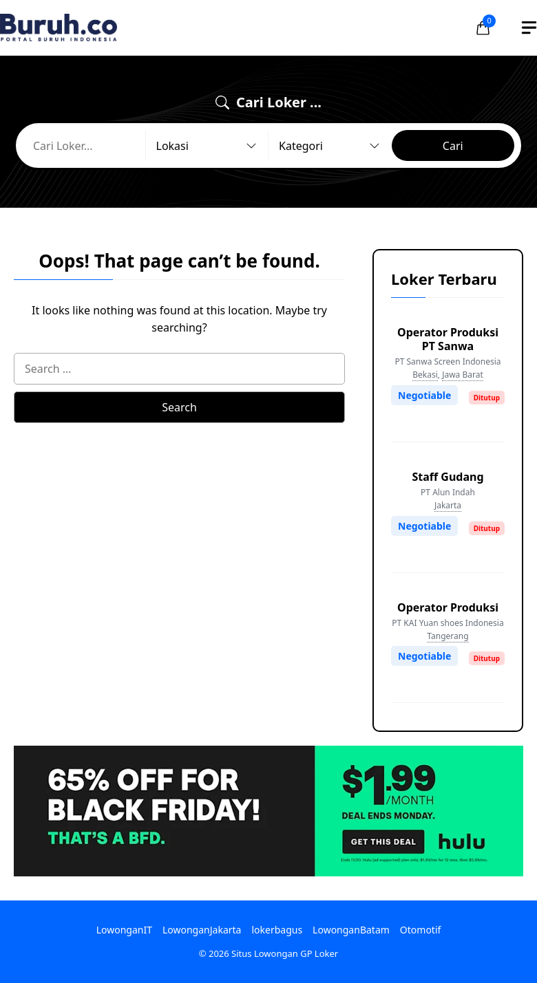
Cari (453, 145)
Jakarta (447, 505)
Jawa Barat (462, 374)
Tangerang (447, 636)
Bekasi (425, 374)
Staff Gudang (447, 476)
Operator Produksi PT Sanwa (447, 339)
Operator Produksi (447, 607)
